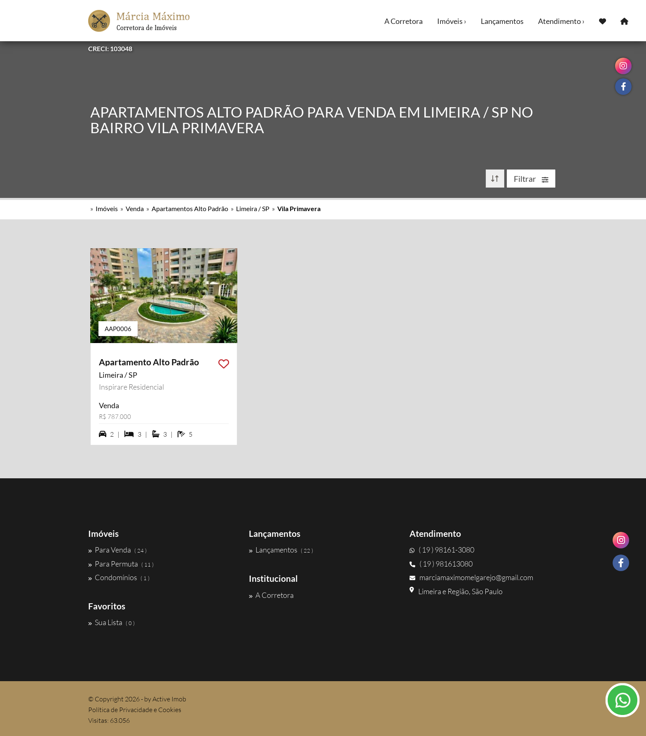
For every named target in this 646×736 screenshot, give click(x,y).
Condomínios (119, 577)
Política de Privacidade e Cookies (134, 709)
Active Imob (169, 699)
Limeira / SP (252, 208)
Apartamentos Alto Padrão (190, 208)
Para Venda (117, 549)
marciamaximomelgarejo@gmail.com (471, 577)
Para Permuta (121, 563)
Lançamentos (502, 21)
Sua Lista (111, 622)
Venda (135, 208)
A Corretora (403, 21)
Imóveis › (451, 21)
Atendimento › (561, 21)
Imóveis (107, 208)
